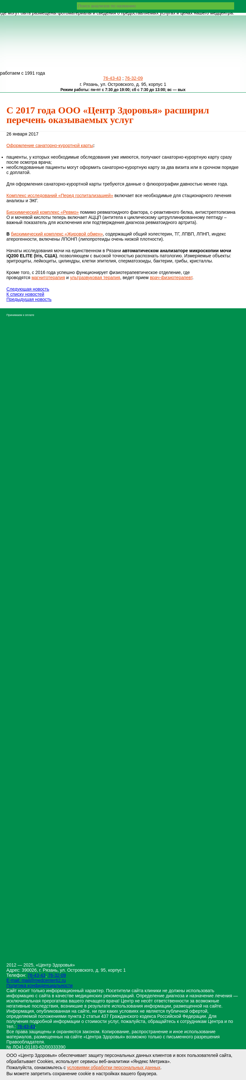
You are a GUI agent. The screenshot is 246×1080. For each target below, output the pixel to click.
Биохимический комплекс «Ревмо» (42, 212)
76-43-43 (112, 78)
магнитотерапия (48, 277)
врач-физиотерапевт (171, 277)
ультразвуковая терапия (95, 277)
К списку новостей (25, 294)
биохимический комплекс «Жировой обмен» (57, 234)
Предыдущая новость (29, 299)
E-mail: (13, 980)
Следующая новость (27, 289)
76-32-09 (134, 78)
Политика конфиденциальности (39, 985)
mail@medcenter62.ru (43, 980)
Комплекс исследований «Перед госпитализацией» (59, 195)
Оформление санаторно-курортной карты (49, 145)
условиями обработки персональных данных (113, 1067)
